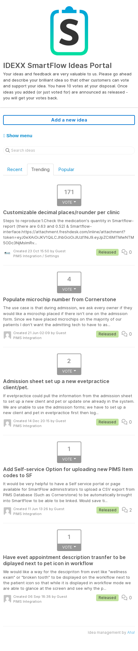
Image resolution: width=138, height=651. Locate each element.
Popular (66, 169)
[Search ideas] (69, 150)
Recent (14, 169)
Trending (40, 169)
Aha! (131, 632)
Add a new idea (69, 120)
